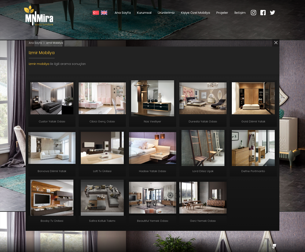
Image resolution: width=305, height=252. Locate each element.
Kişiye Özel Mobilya (195, 12)
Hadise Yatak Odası (152, 171)
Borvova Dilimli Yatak (52, 171)
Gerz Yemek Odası (203, 221)
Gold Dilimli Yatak (253, 121)
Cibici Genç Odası (102, 121)
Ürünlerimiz (166, 12)
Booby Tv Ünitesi (52, 221)
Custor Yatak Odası (52, 121)
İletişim (240, 12)
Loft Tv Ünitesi (102, 171)
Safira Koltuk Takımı (102, 221)
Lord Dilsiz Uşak (202, 171)
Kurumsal (144, 12)
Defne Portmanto (253, 171)
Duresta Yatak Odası (203, 121)
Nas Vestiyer (152, 121)
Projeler (222, 12)
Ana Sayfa (123, 12)
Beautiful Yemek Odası (152, 221)
